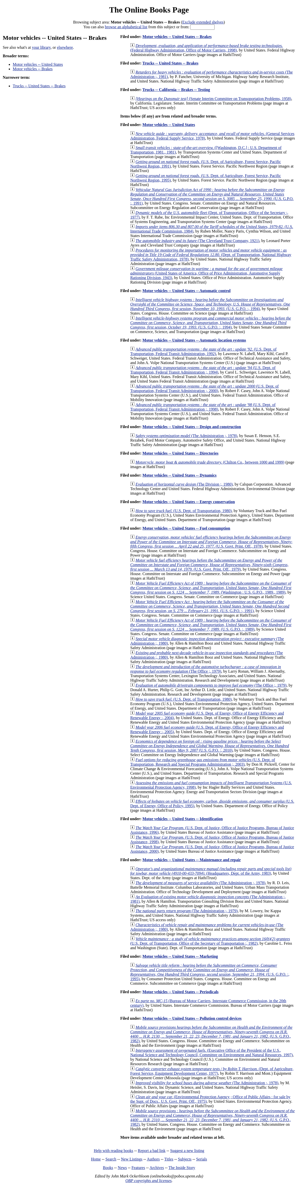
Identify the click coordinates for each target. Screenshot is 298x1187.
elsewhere (65, 47)
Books (108, 1167)
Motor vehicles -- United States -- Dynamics (179, 475)
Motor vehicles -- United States (38, 64)
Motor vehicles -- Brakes (33, 69)
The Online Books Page (149, 9)
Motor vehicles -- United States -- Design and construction (191, 427)
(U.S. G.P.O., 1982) (211, 1034)
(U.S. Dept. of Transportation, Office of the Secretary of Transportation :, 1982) (210, 941)
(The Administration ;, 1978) (186, 436)
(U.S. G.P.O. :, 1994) (210, 304)
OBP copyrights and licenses (148, 1180)
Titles (168, 1159)
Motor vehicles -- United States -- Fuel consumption (186, 528)
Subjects (184, 1159)
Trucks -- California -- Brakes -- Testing (176, 90)
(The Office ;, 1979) (205, 669)
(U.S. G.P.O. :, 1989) (210, 624)
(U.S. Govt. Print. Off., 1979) (209, 564)
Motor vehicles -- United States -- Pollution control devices (192, 1018)
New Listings (131, 1159)
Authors (153, 1159)
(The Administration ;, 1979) (186, 911)
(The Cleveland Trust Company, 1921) (197, 241)
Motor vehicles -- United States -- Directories (180, 453)
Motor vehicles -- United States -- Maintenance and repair (191, 860)
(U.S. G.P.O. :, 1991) (212, 196)
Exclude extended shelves (203, 22)
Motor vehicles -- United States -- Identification (182, 819)
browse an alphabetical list (126, 27)
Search (110, 1159)
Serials (201, 1159)
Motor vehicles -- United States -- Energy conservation (188, 502)
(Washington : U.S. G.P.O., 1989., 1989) (210, 587)
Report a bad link (152, 1150)
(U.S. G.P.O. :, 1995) (209, 972)
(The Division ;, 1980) (184, 484)
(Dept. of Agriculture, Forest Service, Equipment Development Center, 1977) (211, 1071)
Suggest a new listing (187, 1150)
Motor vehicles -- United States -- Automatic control (186, 291)
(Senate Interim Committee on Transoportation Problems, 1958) (213, 99)
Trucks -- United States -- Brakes (39, 86)
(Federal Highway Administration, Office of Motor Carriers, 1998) (206, 48)
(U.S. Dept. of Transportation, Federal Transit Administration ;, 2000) (204, 388)
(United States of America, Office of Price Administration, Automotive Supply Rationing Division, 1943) (206, 273)
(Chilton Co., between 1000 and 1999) (209, 462)
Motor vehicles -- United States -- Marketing (180, 956)
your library (41, 47)
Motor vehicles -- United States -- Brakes (177, 37)
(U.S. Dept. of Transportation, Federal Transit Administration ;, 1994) (203, 370)
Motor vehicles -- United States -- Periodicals (180, 992)
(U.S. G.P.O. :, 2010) (209, 745)
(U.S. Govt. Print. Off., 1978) (211, 541)
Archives (156, 1167)
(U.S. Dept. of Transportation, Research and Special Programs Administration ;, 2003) (202, 762)
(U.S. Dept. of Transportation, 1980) (183, 511)
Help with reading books (113, 1150)
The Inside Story (182, 1167)
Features (138, 1167)
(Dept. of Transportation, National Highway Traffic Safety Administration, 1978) (210, 254)
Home (96, 1159)
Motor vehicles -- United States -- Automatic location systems (194, 340)
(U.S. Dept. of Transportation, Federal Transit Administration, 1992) (203, 351)
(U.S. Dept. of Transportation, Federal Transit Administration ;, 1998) (203, 407)
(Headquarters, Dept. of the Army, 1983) (210, 871)
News (122, 1167)
